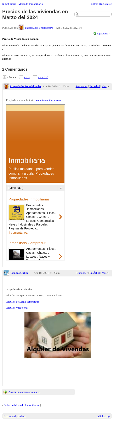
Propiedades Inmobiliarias (39, 27)
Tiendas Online (19, 272)
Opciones (102, 33)
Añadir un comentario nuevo (24, 391)
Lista (27, 77)
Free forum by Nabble (15, 416)
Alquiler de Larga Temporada (22, 301)
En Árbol (43, 77)
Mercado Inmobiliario (30, 3)
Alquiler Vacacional (17, 307)
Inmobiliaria (9, 3)
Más (104, 86)
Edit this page (103, 416)
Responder (81, 86)
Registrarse (105, 3)
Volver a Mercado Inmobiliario (21, 405)
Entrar (94, 3)
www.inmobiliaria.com (48, 99)
